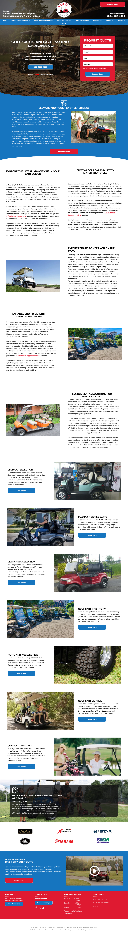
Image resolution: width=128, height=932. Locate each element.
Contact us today (42, 143)
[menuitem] (5, 20)
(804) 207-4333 (116, 16)
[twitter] (39, 908)
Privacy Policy (34, 927)
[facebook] (36, 908)
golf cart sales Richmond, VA (16, 216)
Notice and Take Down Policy (74, 927)
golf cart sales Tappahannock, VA (28, 356)
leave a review (51, 811)
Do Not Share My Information (48, 927)
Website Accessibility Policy (90, 927)
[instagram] (43, 908)
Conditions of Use (61, 927)
